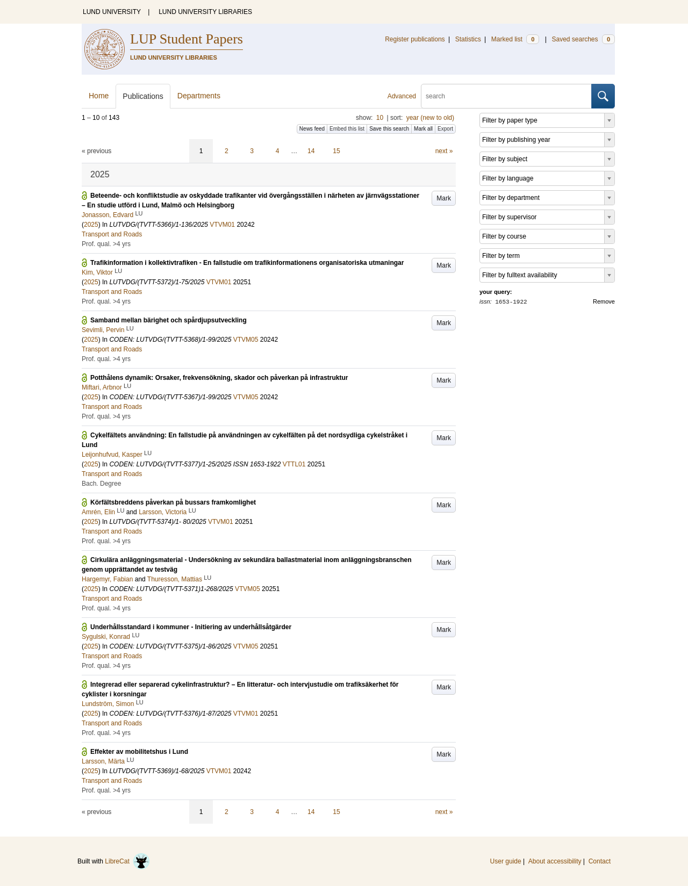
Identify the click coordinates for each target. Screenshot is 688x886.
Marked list (515, 39)
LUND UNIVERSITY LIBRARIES (205, 12)
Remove (604, 301)
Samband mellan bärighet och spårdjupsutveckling (168, 320)
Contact (600, 861)
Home (99, 95)
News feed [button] (312, 129)
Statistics (468, 39)
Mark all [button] (423, 129)
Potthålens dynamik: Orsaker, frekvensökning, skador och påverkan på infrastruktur (219, 377)
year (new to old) (430, 117)
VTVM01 (222, 224)
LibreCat (127, 861)
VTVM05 (246, 339)
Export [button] (445, 129)
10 (379, 117)
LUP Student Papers (186, 39)
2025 (91, 224)
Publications (143, 96)
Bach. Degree (101, 483)
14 (310, 151)
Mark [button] (443, 198)
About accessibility (555, 861)
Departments (198, 95)
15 (336, 151)
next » (444, 151)
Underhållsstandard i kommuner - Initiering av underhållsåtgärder (190, 627)
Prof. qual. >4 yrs (106, 244)
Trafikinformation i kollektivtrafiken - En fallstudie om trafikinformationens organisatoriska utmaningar (247, 262)
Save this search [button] (389, 129)
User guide (505, 861)
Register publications (415, 39)
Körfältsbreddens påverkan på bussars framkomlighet (173, 502)
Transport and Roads (112, 234)
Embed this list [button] (346, 129)
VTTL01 (294, 464)
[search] (506, 96)
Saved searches (583, 39)
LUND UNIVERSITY (112, 12)
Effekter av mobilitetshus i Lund (139, 751)
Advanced (402, 96)
